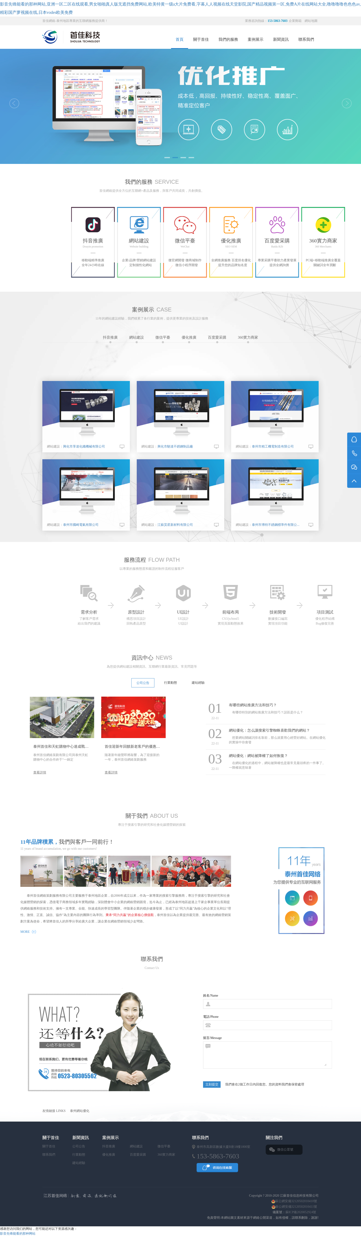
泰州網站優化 (79, 1111)
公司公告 (78, 1146)
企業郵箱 (296, 21)
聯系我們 (306, 39)
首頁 (179, 39)
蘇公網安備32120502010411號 (296, 1206)
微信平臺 (162, 339)
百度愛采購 (217, 339)
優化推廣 (189, 339)
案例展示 (255, 39)
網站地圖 (311, 21)
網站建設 (136, 339)
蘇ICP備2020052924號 (301, 1212)
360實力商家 (248, 339)
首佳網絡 (129, 1196)
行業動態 (78, 1154)
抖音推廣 (110, 339)
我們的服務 (228, 39)
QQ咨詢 (217, 1169)
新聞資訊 (281, 39)
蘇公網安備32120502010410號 (296, 1201)
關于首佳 (201, 39)
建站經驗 (78, 1163)
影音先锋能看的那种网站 (17, 1233)
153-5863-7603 (277, 21)
